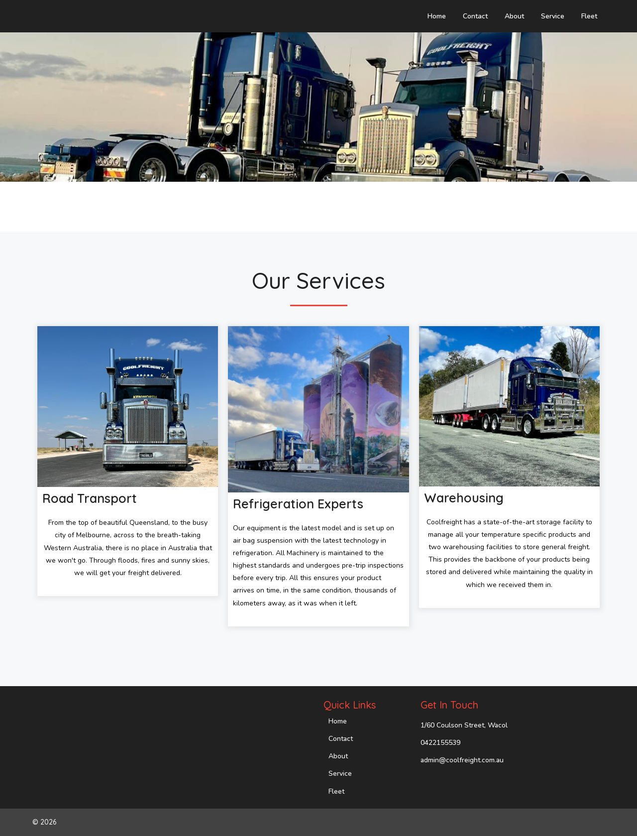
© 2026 (44, 822)
